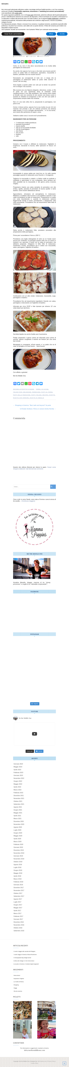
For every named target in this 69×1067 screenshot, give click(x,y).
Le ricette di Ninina (26, 389)
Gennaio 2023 (18, 775)
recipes (45, 395)
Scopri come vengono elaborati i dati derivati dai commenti (34, 468)
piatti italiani (36, 395)
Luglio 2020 (17, 830)
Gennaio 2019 (18, 856)
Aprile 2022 (17, 787)
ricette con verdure (21, 397)
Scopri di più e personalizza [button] (13, 34)
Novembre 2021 (19, 798)
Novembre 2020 (19, 824)
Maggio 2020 (18, 836)
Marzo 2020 (17, 841)
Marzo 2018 (17, 879)
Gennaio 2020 (18, 847)
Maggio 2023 (18, 767)
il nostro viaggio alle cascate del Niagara (24, 951)
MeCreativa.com (42, 1061)
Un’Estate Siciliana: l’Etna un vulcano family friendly (38, 409)
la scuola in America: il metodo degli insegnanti (26, 964)
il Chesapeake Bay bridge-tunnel (22, 957)
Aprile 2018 (17, 876)
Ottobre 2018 (18, 861)
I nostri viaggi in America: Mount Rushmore (25, 954)
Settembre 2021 (19, 804)
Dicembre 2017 (19, 887)
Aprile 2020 (17, 838)
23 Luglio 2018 (31, 56)
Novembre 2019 (19, 853)
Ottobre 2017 (18, 893)
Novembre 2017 (19, 890)
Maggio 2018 (18, 873)
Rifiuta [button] (51, 34)
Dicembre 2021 (19, 795)
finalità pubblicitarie (53, 18)
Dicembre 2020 (19, 821)
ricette (52, 395)
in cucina (44, 389)
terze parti (30, 15)
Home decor (17, 975)
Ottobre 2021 (18, 801)
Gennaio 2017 (18, 919)
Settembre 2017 (19, 896)
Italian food (17, 392)
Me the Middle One (19, 56)
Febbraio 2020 (18, 844)
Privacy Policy (51, 1061)
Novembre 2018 (19, 859)
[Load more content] (30, 751)
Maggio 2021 (18, 813)
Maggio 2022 (18, 784)
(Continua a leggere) (28, 501)
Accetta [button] (62, 34)
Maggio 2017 (18, 907)
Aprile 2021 (17, 815)
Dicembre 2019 (19, 850)
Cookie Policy (34, 1063)
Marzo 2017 (17, 913)
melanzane (27, 392)
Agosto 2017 (18, 899)
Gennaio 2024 (18, 764)
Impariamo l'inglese (19, 978)
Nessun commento (44, 56)
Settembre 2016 (19, 930)
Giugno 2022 (18, 781)
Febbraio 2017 (18, 916)
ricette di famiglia (37, 397)
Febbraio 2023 (18, 772)
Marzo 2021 (17, 818)
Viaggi (15, 988)
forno (38, 389)
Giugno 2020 (18, 833)
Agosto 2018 (18, 864)
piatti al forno (47, 392)
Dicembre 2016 (19, 922)
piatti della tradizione (21, 395)
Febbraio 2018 (18, 882)
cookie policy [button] (18, 13)
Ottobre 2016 (18, 928)
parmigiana (36, 392)
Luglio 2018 (17, 867)
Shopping (16, 985)
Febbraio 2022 (18, 792)
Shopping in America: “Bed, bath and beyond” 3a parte (32, 405)
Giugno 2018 (18, 870)
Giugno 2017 (18, 905)
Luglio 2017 (17, 902)
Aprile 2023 (17, 769)
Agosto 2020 (18, 827)
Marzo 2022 (17, 790)
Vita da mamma (18, 991)
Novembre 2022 (19, 778)
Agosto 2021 (18, 807)
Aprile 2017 (17, 910)
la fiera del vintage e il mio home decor (24, 961)
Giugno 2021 (18, 810)
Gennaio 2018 (18, 884)
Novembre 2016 (19, 925)
